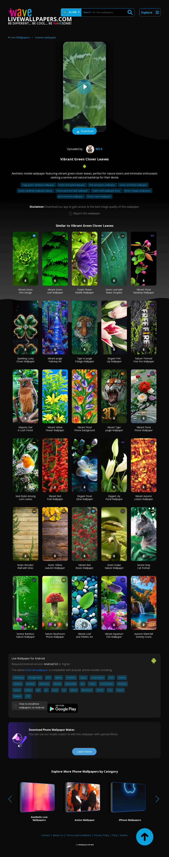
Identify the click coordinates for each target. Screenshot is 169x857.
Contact (45, 835)
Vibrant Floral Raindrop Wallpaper (143, 291)
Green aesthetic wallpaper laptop (35, 190)
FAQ (114, 835)
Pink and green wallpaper (102, 184)
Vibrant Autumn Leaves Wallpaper (143, 498)
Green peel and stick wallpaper (72, 190)
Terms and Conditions (78, 835)
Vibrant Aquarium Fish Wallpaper (114, 635)
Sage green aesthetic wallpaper (38, 184)
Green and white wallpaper (133, 184)
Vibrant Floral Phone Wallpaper (144, 429)
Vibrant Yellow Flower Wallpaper (55, 429)
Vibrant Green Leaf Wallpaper (55, 291)
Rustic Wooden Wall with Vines (25, 566)
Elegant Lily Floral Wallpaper (114, 498)
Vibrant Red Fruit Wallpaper (55, 498)
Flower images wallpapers (138, 190)
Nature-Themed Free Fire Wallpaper (143, 360)
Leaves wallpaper (45, 37)
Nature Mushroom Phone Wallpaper (55, 635)
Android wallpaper (36, 670)
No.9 (93, 149)
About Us (58, 835)
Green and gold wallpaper (72, 184)
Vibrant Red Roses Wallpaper (84, 566)
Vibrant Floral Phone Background (84, 429)
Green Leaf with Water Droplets (114, 291)
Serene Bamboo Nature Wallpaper (25, 635)
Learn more (84, 751)
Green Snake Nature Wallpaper (114, 566)
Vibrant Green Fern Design (25, 291)
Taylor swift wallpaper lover (106, 190)
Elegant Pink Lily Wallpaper (114, 360)
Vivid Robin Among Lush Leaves (25, 498)
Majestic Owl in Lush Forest (25, 429)
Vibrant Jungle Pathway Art (55, 360)
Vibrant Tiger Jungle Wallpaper (114, 429)
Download (84, 131)
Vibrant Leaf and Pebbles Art (84, 635)
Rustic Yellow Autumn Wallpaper (55, 566)
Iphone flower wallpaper (70, 196)
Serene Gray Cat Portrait (143, 566)
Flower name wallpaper (99, 196)
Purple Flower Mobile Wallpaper (84, 291)
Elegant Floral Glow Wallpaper (84, 498)
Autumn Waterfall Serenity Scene (143, 635)
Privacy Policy (101, 835)
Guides (124, 835)
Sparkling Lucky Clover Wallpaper (25, 360)
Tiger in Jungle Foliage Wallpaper (84, 360)
